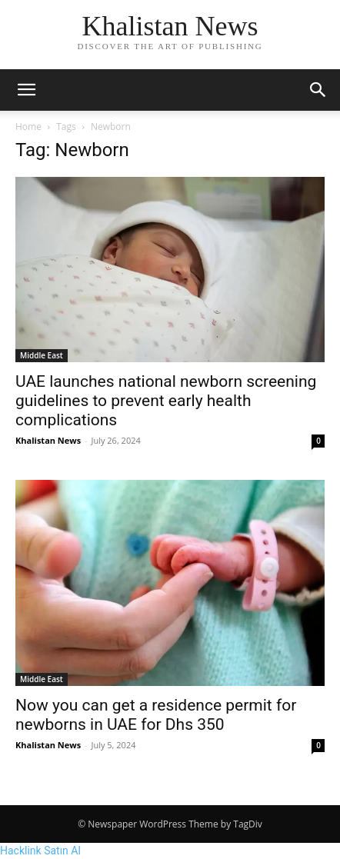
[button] (26, 90)
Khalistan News (48, 440)
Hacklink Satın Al (40, 850)
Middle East (41, 355)
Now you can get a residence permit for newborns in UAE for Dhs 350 (155, 715)
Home (28, 126)
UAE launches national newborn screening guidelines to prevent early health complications (165, 400)
